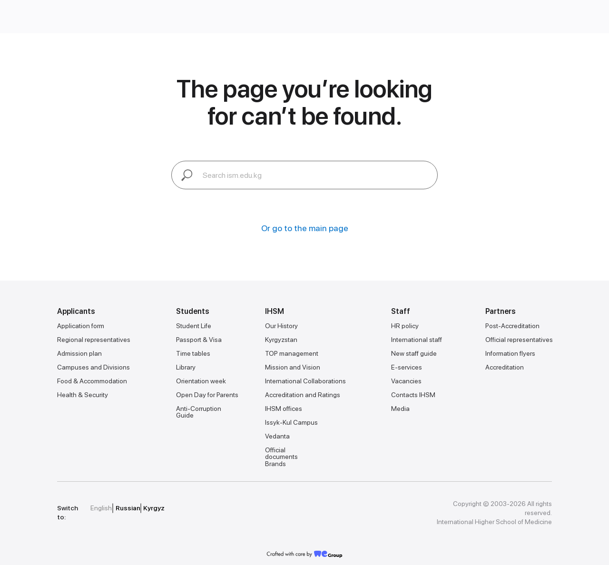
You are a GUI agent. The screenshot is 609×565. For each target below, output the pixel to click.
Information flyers (510, 353)
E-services (406, 367)
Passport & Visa (199, 339)
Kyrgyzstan (281, 339)
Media (400, 408)
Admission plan (79, 353)
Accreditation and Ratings (302, 395)
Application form (80, 326)
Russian (128, 508)
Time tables (193, 353)
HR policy (405, 326)
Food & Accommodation (92, 381)
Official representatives (519, 339)
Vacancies (406, 381)
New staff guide (414, 353)
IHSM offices (283, 408)
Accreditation (504, 367)
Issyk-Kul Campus (291, 422)
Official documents (281, 453)
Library (186, 367)
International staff (416, 339)
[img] (237, 508)
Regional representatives (93, 339)
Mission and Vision (292, 367)
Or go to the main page (304, 228)
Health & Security (82, 395)
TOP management (291, 353)
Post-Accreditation (512, 326)
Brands (275, 464)
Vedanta (277, 436)
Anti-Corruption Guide (198, 412)
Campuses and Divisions (93, 367)
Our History (281, 326)
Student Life (193, 326)
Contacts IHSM (413, 395)
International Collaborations (305, 381)
